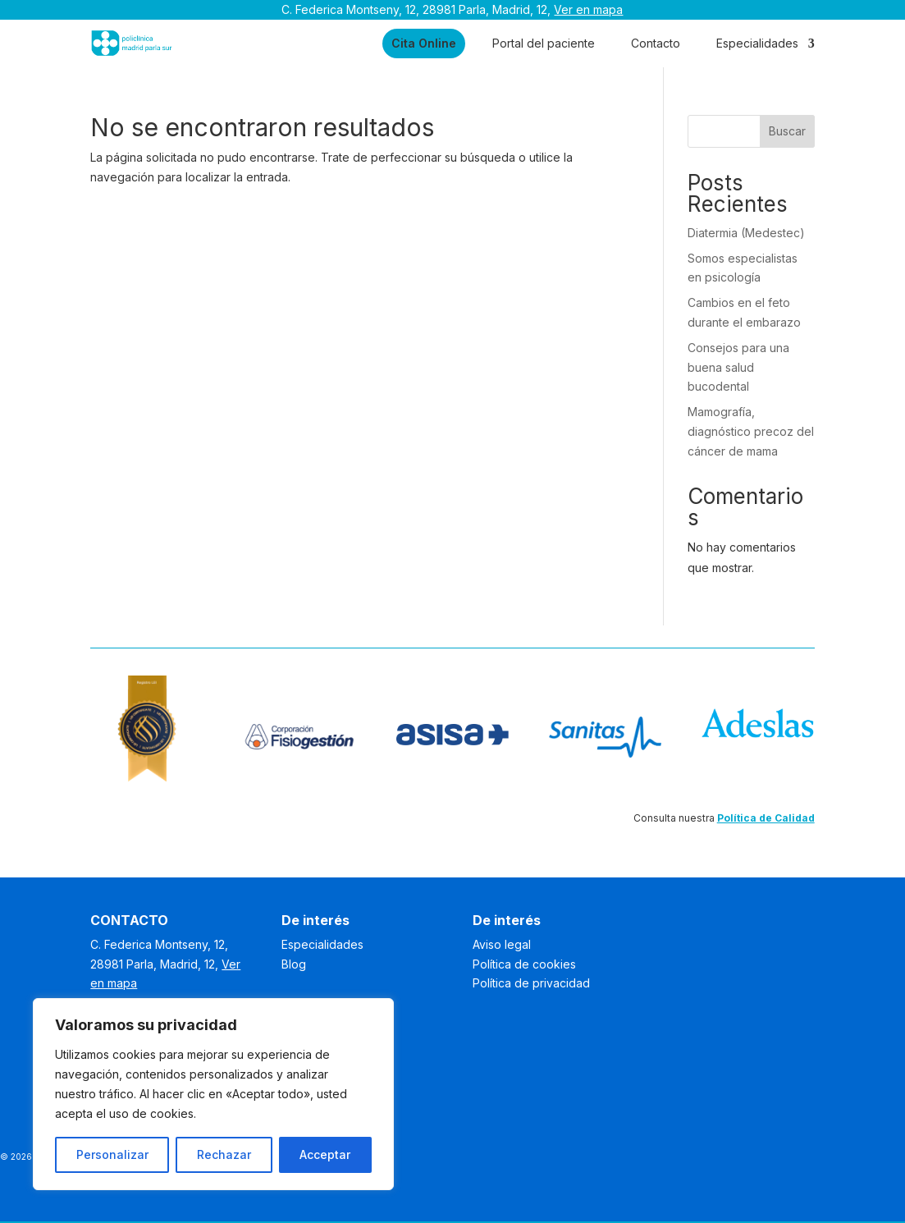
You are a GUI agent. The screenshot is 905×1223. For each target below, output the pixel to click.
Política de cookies (524, 964)
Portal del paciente (543, 43)
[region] (213, 1094)
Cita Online (423, 43)
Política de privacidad (531, 983)
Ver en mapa (588, 9)
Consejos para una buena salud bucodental (738, 367)
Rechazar (224, 1154)
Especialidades (757, 43)
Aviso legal (502, 944)
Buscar (787, 131)
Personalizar (112, 1154)
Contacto (655, 43)
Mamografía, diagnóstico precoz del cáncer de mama (751, 431)
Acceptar (324, 1154)
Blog (293, 964)
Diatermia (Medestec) (746, 233)
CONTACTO (129, 920)
